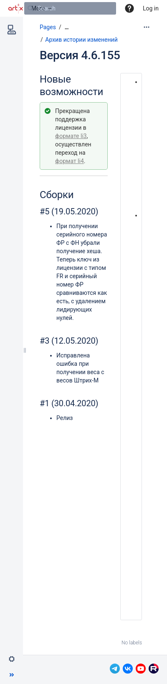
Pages (48, 27)
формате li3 (71, 136)
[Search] (30, 8)
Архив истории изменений (81, 39)
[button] (129, 8)
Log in (151, 8)
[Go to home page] (15, 8)
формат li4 (69, 161)
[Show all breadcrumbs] (66, 27)
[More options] (146, 27)
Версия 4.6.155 (80, 55)
